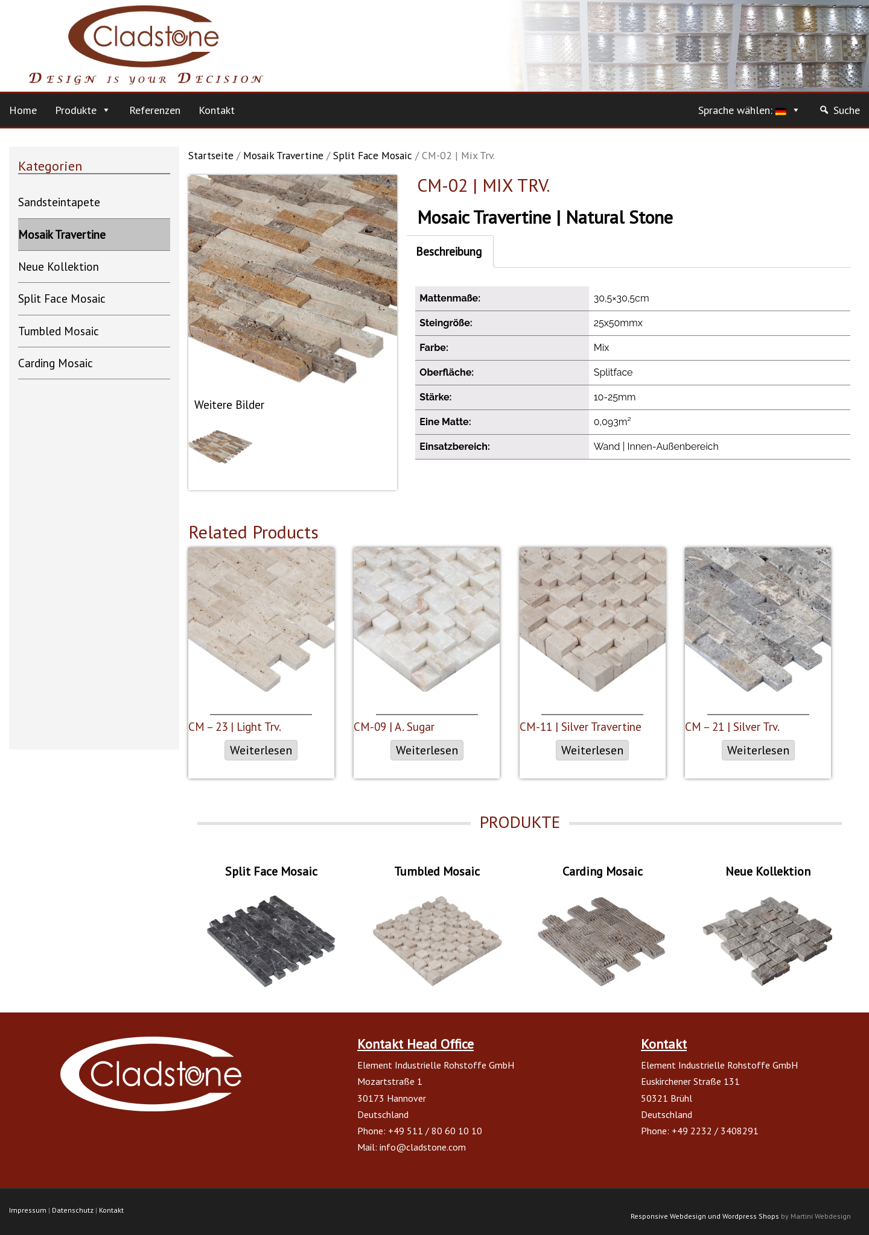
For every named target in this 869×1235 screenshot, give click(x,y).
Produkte (76, 110)
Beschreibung (449, 251)
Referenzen (154, 110)
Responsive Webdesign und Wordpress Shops (705, 1216)
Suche (846, 110)
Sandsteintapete (59, 202)
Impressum (27, 1209)
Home (23, 110)
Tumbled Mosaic (58, 331)
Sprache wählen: (742, 110)
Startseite (211, 155)
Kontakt (217, 110)
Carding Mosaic (55, 363)
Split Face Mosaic (372, 155)
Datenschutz (73, 1209)
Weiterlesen (261, 750)
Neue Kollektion (58, 266)
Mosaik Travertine (283, 155)
